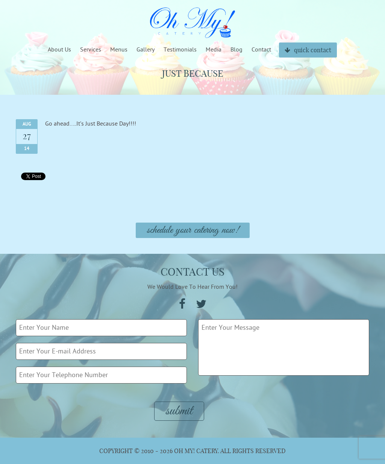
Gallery (145, 49)
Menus (118, 49)
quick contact (308, 50)
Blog (236, 49)
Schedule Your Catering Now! (192, 230)
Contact (261, 49)
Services (90, 49)
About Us (59, 49)
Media (213, 49)
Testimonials (180, 49)
